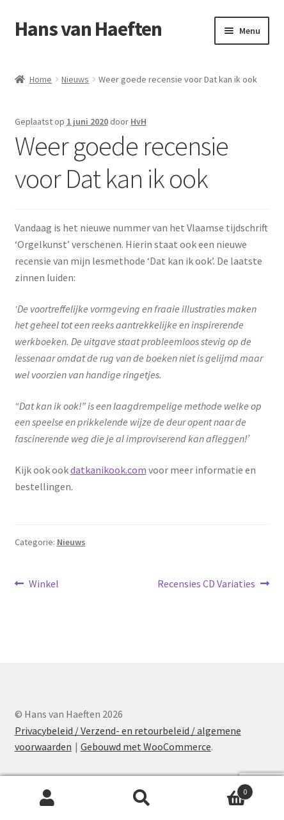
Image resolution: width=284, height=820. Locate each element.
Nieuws (75, 79)
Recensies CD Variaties (206, 584)
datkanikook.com (108, 469)
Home (40, 79)
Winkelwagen (221, 789)
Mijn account (47, 798)
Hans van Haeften (88, 29)
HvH (138, 121)
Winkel (43, 584)
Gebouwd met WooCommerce (146, 746)
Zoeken (142, 798)
